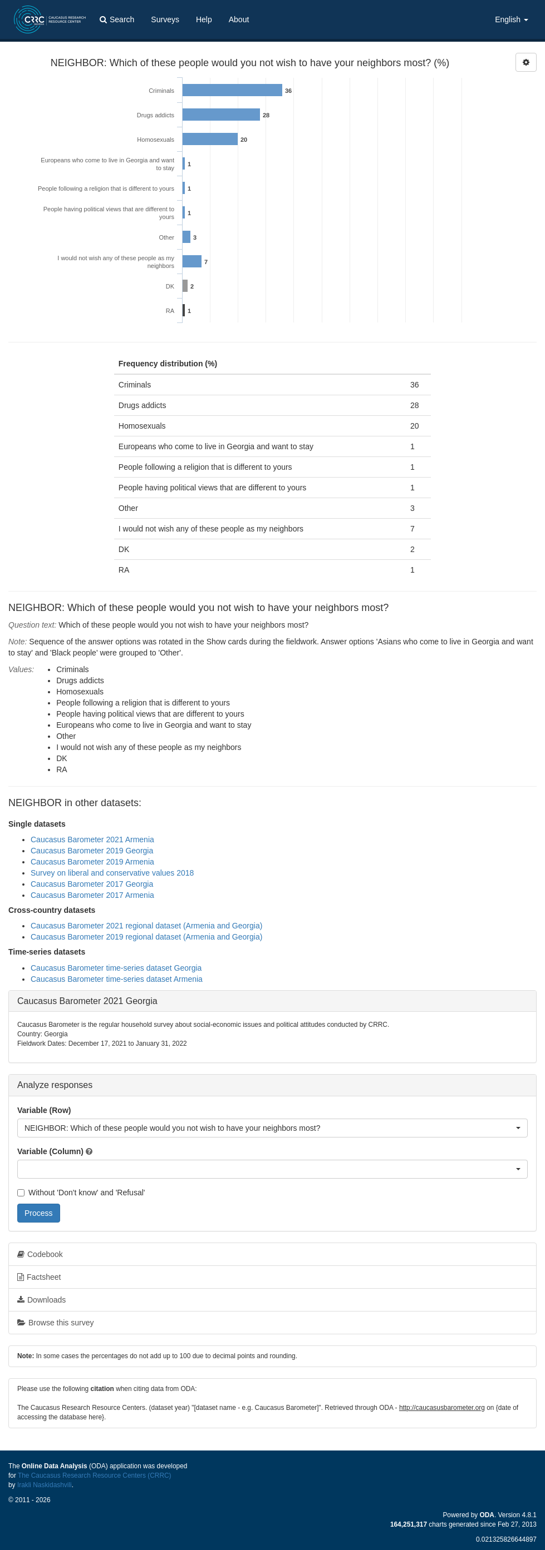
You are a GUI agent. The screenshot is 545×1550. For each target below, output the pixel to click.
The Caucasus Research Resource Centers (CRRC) (94, 1475)
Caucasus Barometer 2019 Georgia (92, 850)
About (239, 19)
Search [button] (117, 19)
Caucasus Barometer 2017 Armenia (92, 895)
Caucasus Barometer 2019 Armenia (92, 861)
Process (38, 1213)
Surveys (165, 19)
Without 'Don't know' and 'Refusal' (81, 1192)
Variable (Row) (44, 1110)
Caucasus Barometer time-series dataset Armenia (117, 979)
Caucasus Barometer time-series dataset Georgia (116, 967)
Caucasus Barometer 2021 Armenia (92, 839)
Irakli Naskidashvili (44, 1485)
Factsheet (39, 1277)
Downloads (41, 1299)
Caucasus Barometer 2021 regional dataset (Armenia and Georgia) (146, 925)
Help (204, 19)
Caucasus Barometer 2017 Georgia (92, 884)
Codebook (40, 1254)
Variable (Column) (50, 1151)
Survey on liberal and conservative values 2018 (112, 872)
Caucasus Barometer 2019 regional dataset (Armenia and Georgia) (146, 936)
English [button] (511, 19)
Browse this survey (55, 1322)
